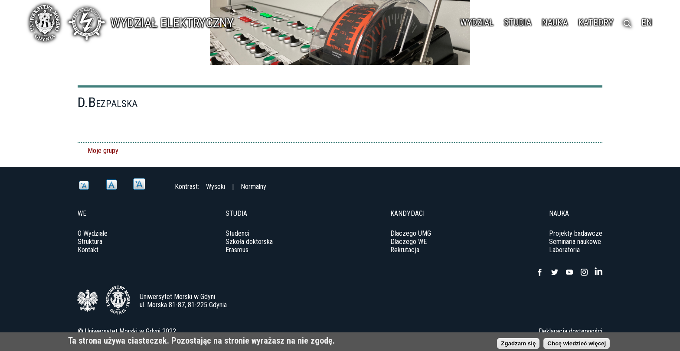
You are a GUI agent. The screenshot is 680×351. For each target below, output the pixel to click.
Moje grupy (103, 150)
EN (646, 22)
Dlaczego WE (408, 241)
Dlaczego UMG (410, 233)
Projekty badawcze (575, 233)
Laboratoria (564, 250)
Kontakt (88, 250)
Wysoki (215, 186)
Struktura (90, 241)
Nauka (555, 22)
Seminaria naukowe (575, 241)
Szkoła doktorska (249, 241)
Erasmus (237, 250)
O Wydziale (93, 233)
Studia (517, 22)
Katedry (595, 22)
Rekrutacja (404, 250)
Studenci (237, 233)
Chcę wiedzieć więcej (576, 344)
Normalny (253, 186)
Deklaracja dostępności (570, 331)
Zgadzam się (518, 344)
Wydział (477, 22)
